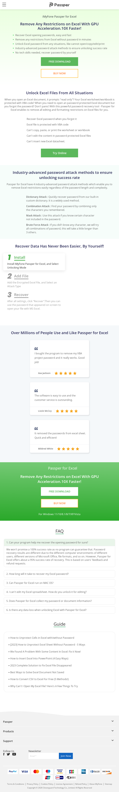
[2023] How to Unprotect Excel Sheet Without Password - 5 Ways (47, 644)
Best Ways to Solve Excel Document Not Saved (37, 672)
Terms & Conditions (16, 784)
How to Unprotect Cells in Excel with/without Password (42, 637)
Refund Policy (81, 784)
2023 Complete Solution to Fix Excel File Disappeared (41, 665)
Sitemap (108, 784)
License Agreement (64, 784)
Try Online (59, 153)
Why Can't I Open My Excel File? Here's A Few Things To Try (44, 686)
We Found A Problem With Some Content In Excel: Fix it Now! (45, 651)
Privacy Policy (33, 784)
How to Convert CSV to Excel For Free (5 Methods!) (39, 679)
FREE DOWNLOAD (59, 61)
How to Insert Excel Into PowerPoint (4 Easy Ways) (39, 658)
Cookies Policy (47, 784)
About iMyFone (95, 784)
